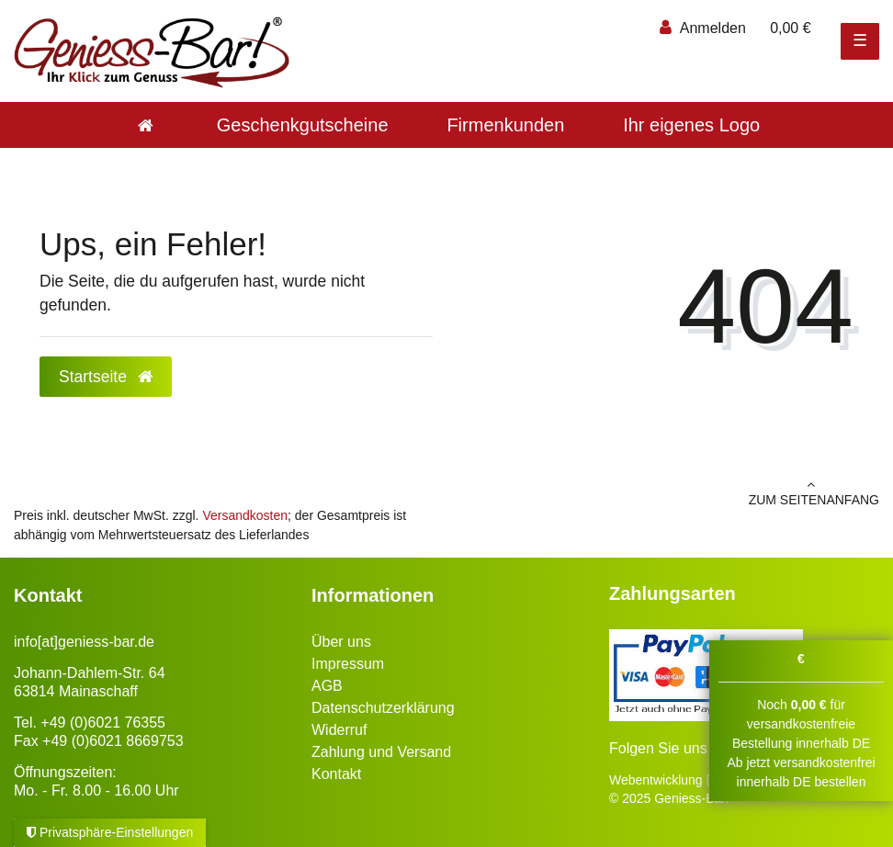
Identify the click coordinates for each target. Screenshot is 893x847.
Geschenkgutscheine (303, 125)
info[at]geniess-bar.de (84, 641)
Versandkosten (245, 515)
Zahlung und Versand (381, 752)
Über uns (341, 641)
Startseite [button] (106, 376)
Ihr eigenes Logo (691, 125)
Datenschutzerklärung (383, 708)
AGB (327, 686)
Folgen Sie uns (658, 748)
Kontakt (336, 774)
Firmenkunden (505, 125)
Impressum (347, 664)
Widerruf (339, 730)
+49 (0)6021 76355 (102, 722)
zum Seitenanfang (669, 492)
